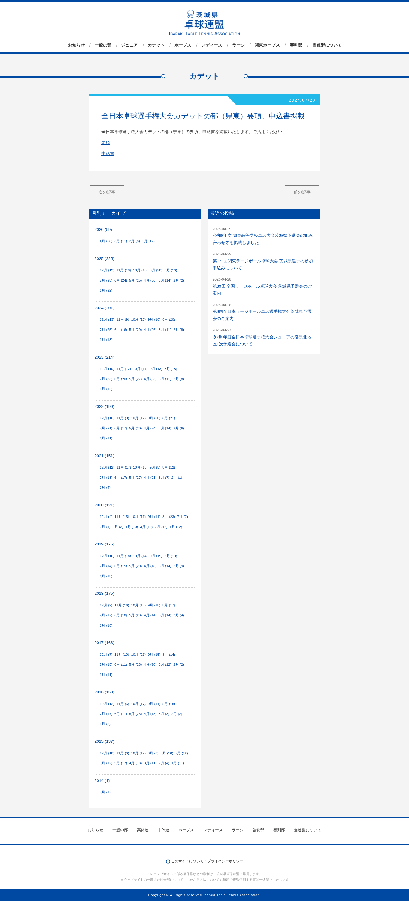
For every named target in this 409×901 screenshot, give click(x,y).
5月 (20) (135, 428)
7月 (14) (106, 566)
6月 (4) (105, 527)
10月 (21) (138, 654)
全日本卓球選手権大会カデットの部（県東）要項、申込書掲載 (203, 116)
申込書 (107, 153)
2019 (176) (104, 544)
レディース (211, 45)
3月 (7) (164, 477)
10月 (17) (140, 369)
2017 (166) (104, 642)
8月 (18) (170, 369)
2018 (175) (104, 593)
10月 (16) (140, 270)
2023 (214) (104, 357)
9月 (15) (156, 556)
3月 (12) (165, 664)
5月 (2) (118, 527)
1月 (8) (105, 724)
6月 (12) (106, 763)
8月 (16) (170, 270)
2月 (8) (134, 241)
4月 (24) (150, 428)
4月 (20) (150, 664)
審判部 (296, 45)
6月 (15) (120, 566)
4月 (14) (150, 615)
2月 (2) (178, 280)
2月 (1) (176, 477)
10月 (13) (138, 319)
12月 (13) (107, 319)
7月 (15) (106, 664)
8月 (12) (168, 467)
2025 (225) (104, 258)
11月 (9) (122, 319)
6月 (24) (120, 280)
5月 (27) (135, 379)
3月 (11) (120, 241)
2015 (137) (104, 741)
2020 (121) (104, 505)
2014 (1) (102, 780)
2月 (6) (178, 428)
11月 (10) (121, 654)
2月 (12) (161, 527)
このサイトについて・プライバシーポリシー (207, 861)
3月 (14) (165, 280)
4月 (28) (106, 241)
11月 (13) (123, 270)
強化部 (258, 830)
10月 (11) (138, 516)
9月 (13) (156, 369)
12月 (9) (106, 605)
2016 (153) (104, 692)
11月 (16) (121, 605)
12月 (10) (107, 369)
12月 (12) (107, 270)
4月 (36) (150, 280)
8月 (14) (168, 654)
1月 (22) (106, 290)
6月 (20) (120, 379)
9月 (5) (155, 467)
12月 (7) (106, 654)
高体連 (143, 830)
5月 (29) (135, 329)
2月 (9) (178, 566)
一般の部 (103, 45)
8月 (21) (168, 418)
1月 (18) (106, 625)
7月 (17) (106, 615)
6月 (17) (120, 428)
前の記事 (302, 192)
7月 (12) (181, 753)
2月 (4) (178, 615)
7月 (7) (182, 516)
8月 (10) (170, 556)
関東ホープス (267, 45)
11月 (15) (121, 516)
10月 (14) (140, 556)
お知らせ (76, 45)
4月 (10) (131, 527)
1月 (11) (106, 438)
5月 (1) (105, 792)
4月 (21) (150, 477)
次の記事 (106, 192)
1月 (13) (106, 339)
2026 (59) (103, 229)
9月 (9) (153, 753)
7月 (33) (106, 379)
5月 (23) (135, 615)
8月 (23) (168, 516)
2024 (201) (104, 308)
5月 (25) (135, 280)
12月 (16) (107, 556)
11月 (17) (123, 467)
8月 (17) (168, 605)
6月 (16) (120, 329)
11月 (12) (123, 369)
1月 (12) (148, 241)
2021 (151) (104, 456)
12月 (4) (106, 516)
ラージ (238, 45)
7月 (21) (106, 428)
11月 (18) (123, 556)
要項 (105, 142)
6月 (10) (120, 615)
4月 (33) (150, 379)
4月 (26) (150, 329)
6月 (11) (120, 664)
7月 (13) (106, 477)
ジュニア (129, 45)
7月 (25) (106, 280)
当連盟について (327, 45)
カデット (156, 45)
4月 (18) (150, 566)
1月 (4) (105, 487)
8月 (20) (168, 319)
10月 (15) (140, 467)
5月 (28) (135, 664)
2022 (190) (104, 406)
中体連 (163, 830)
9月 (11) (154, 516)
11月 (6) (122, 704)
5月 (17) (120, 763)
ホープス (182, 45)
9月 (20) (156, 270)
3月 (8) (164, 714)
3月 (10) (146, 527)
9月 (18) (154, 319)
